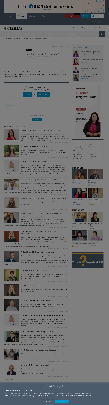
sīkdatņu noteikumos (31, 397)
